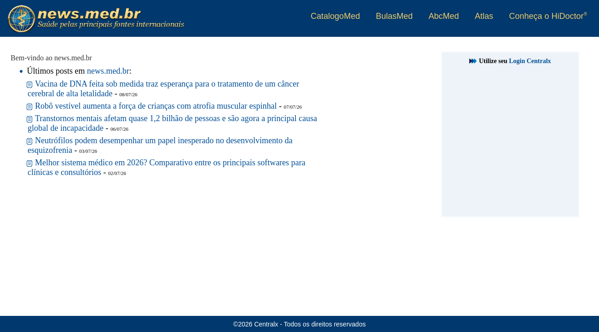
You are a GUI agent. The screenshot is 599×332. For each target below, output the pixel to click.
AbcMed (443, 16)
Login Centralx (530, 61)
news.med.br (108, 71)
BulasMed (394, 16)
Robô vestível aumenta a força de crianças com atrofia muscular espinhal (156, 106)
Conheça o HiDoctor (548, 16)
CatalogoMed (335, 16)
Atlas (484, 16)
